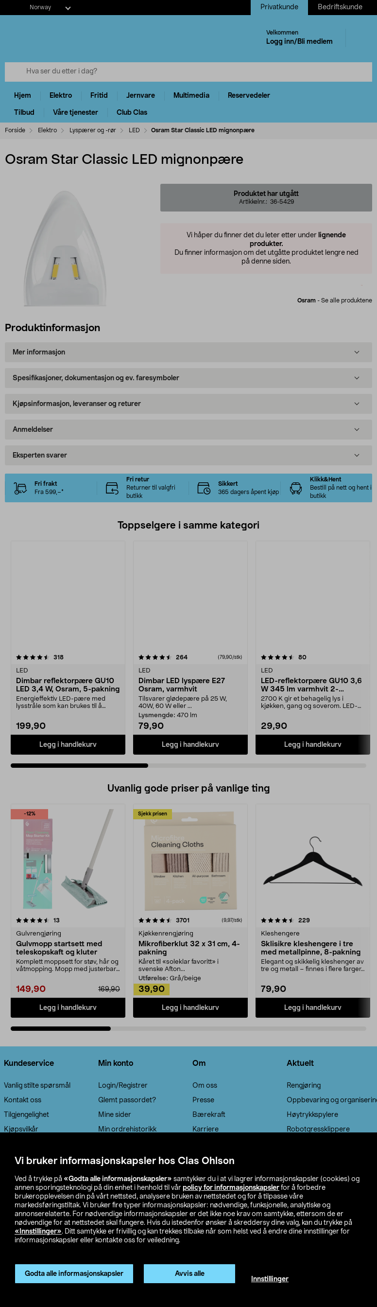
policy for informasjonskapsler (231, 1187)
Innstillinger (270, 1279)
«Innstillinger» (38, 1231)
